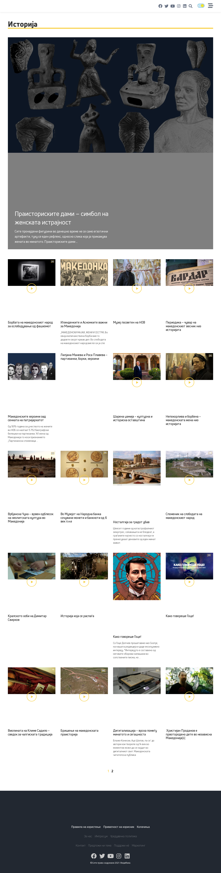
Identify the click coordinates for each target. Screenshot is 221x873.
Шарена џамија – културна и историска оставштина (132, 418)
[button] (190, 6)
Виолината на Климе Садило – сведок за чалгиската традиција (30, 732)
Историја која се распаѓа (77, 616)
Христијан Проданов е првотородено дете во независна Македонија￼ (189, 734)
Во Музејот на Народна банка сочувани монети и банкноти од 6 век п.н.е (84, 517)
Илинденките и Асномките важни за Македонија (84, 324)
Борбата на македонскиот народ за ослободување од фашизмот (30, 324)
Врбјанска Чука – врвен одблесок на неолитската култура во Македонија (30, 517)
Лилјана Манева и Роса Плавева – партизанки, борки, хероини (84, 357)
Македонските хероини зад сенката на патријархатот (27, 418)
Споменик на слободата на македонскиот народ (184, 516)
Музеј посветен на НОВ (129, 322)
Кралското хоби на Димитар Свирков (27, 618)
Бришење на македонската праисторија (79, 732)
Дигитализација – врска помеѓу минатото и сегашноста (135, 732)
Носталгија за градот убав (131, 522)
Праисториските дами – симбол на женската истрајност (61, 217)
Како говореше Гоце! (127, 637)
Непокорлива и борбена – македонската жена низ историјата (183, 420)
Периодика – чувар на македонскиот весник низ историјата (183, 326)
